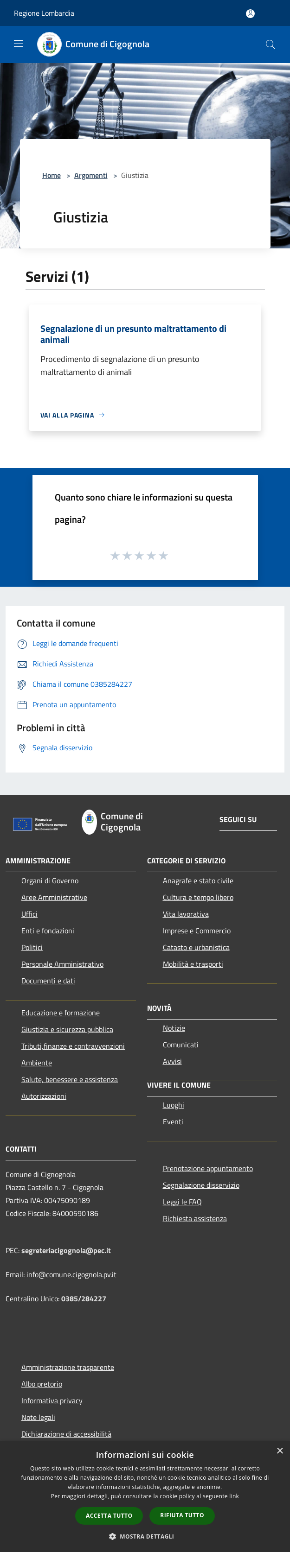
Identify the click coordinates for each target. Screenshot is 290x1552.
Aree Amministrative (54, 897)
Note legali (38, 1417)
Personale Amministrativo (62, 963)
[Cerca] (270, 44)
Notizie (174, 1027)
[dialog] (145, 1496)
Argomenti (91, 175)
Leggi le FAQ (182, 1201)
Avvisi (172, 1061)
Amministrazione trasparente (67, 1367)
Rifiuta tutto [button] (182, 1515)
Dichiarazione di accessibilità (66, 1433)
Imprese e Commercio (197, 930)
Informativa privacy (52, 1400)
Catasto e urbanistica (196, 947)
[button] (145, 1536)
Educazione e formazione (60, 1012)
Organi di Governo (49, 880)
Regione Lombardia (44, 13)
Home (51, 175)
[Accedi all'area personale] (250, 13)
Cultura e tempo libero (198, 897)
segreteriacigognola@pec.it (66, 1250)
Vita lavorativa (186, 913)
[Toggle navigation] (18, 43)
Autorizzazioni (43, 1096)
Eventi (173, 1121)
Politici (32, 947)
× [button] (279, 1451)
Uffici (29, 913)
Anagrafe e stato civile (198, 880)
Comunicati (181, 1044)
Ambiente (36, 1062)
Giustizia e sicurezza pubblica (67, 1029)
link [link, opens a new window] (234, 1496)
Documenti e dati (48, 980)
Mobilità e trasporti (193, 963)
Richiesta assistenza (195, 1218)
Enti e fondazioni (47, 930)
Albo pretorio (41, 1383)
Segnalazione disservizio (201, 1185)
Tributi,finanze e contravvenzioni (73, 1046)
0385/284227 (83, 1298)
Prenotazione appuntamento (208, 1168)
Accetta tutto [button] (109, 1516)
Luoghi (173, 1104)
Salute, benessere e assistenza (69, 1079)
